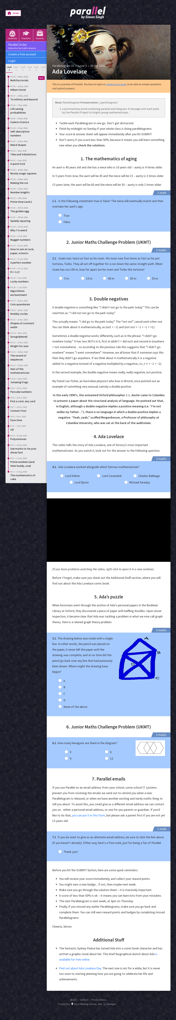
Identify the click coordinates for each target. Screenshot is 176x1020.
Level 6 (43, 68)
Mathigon (109, 1004)
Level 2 (16, 68)
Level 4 (29, 68)
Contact (84, 999)
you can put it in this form (88, 815)
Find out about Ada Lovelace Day (80, 968)
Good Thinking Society (84, 1004)
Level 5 (36, 68)
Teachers (26, 35)
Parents (40, 35)
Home (13, 13)
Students (12, 35)
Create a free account (22, 54)
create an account (116, 84)
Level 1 (9, 68)
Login (11, 61)
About (73, 999)
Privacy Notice (98, 999)
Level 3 (22, 68)
